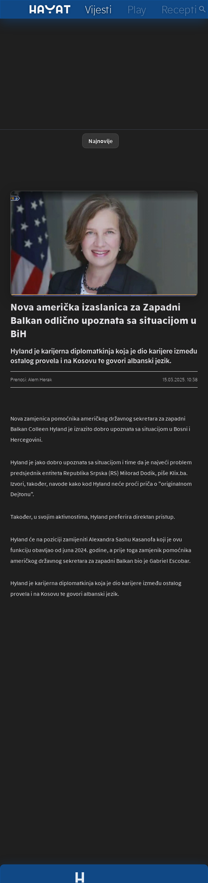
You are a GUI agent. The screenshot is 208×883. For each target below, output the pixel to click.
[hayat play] (136, 9)
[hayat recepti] (179, 9)
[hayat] (50, 9)
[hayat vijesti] (98, 9)
